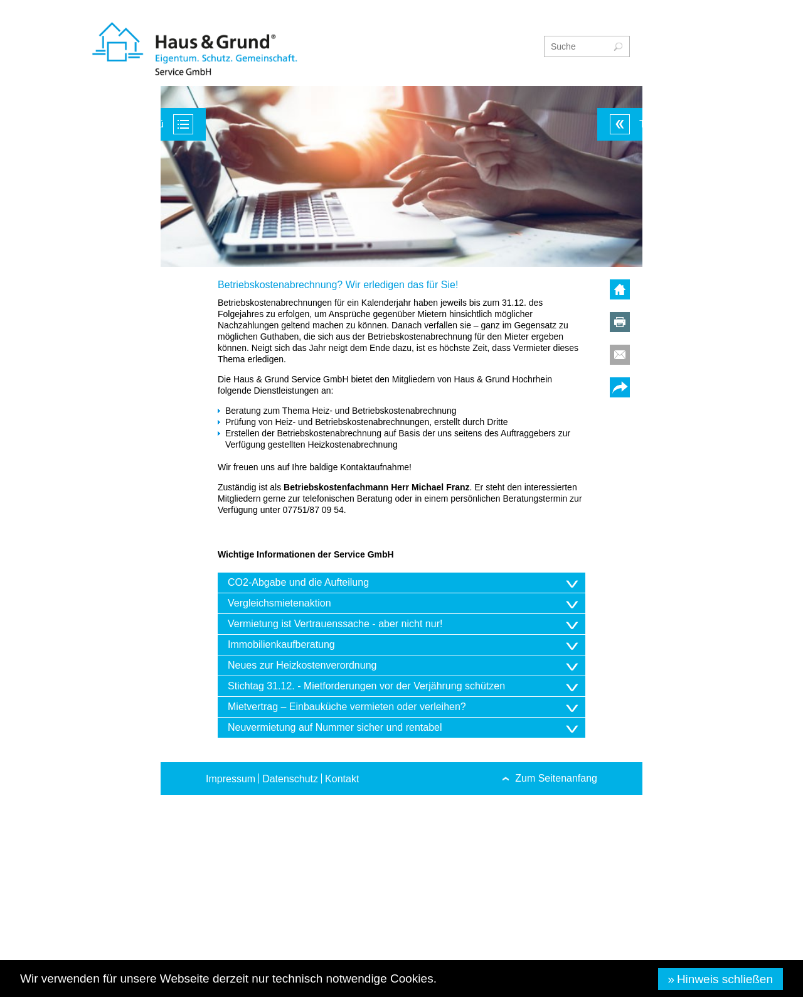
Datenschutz (290, 778)
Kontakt (342, 778)
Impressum (230, 778)
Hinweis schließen (725, 979)
